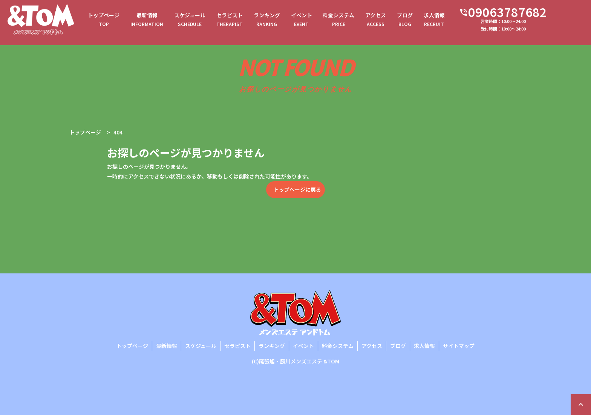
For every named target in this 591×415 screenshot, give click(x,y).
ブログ (431, 20)
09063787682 (530, 13)
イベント (320, 20)
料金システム (360, 20)
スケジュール (202, 20)
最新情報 (157, 20)
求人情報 (462, 20)
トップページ (111, 20)
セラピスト (244, 20)
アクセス (399, 20)
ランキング (283, 20)
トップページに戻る (297, 189)
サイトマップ (459, 345)
